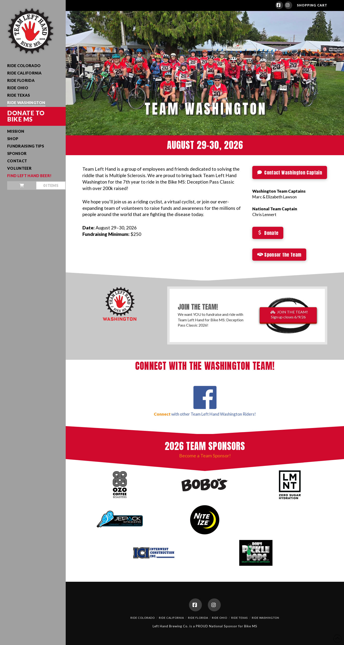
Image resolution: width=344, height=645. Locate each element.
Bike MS (250, 626)
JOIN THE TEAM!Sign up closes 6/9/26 (289, 314)
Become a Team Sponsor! (205, 455)
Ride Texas (239, 617)
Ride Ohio (219, 617)
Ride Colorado (142, 617)
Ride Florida (198, 617)
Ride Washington (265, 617)
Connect (162, 414)
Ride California (171, 617)
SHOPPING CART (312, 5)
